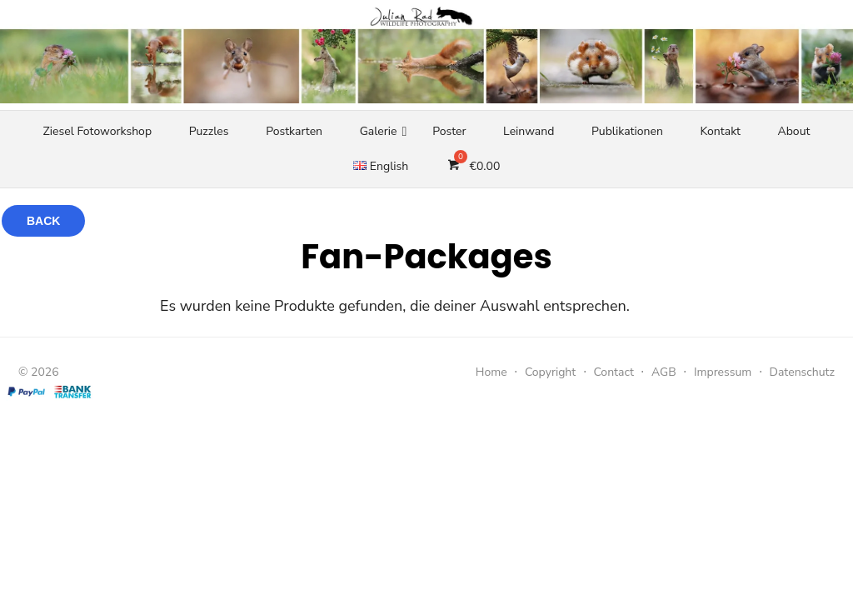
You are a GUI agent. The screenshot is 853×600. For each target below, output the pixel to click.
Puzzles (209, 131)
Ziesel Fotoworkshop (97, 131)
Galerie (378, 131)
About (794, 131)
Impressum (722, 372)
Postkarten (294, 131)
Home (491, 372)
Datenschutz (802, 372)
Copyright (550, 372)
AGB (663, 372)
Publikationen (627, 131)
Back (43, 221)
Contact (613, 372)
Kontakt (720, 131)
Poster (449, 131)
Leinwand (528, 131)
